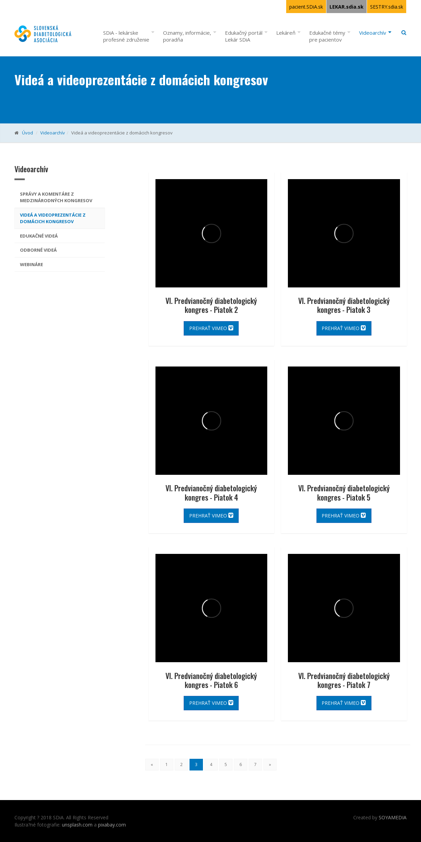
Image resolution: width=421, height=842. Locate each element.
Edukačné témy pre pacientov (327, 36)
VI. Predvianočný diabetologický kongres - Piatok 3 (344, 305)
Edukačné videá (39, 236)
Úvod (27, 133)
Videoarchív (372, 32)
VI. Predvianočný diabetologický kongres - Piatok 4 (211, 492)
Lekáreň (285, 32)
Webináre (31, 264)
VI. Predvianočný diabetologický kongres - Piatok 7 (344, 680)
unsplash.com (77, 824)
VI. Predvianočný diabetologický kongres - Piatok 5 (344, 492)
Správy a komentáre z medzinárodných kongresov (56, 197)
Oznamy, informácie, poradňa (187, 36)
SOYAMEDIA (393, 817)
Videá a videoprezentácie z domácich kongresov (53, 218)
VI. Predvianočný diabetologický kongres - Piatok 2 (211, 305)
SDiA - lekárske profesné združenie (126, 36)
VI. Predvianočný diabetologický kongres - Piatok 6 (211, 680)
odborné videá (38, 250)
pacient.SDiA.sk (306, 6)
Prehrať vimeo (211, 328)
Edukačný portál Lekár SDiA (243, 36)
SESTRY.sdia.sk (386, 6)
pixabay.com (112, 824)
